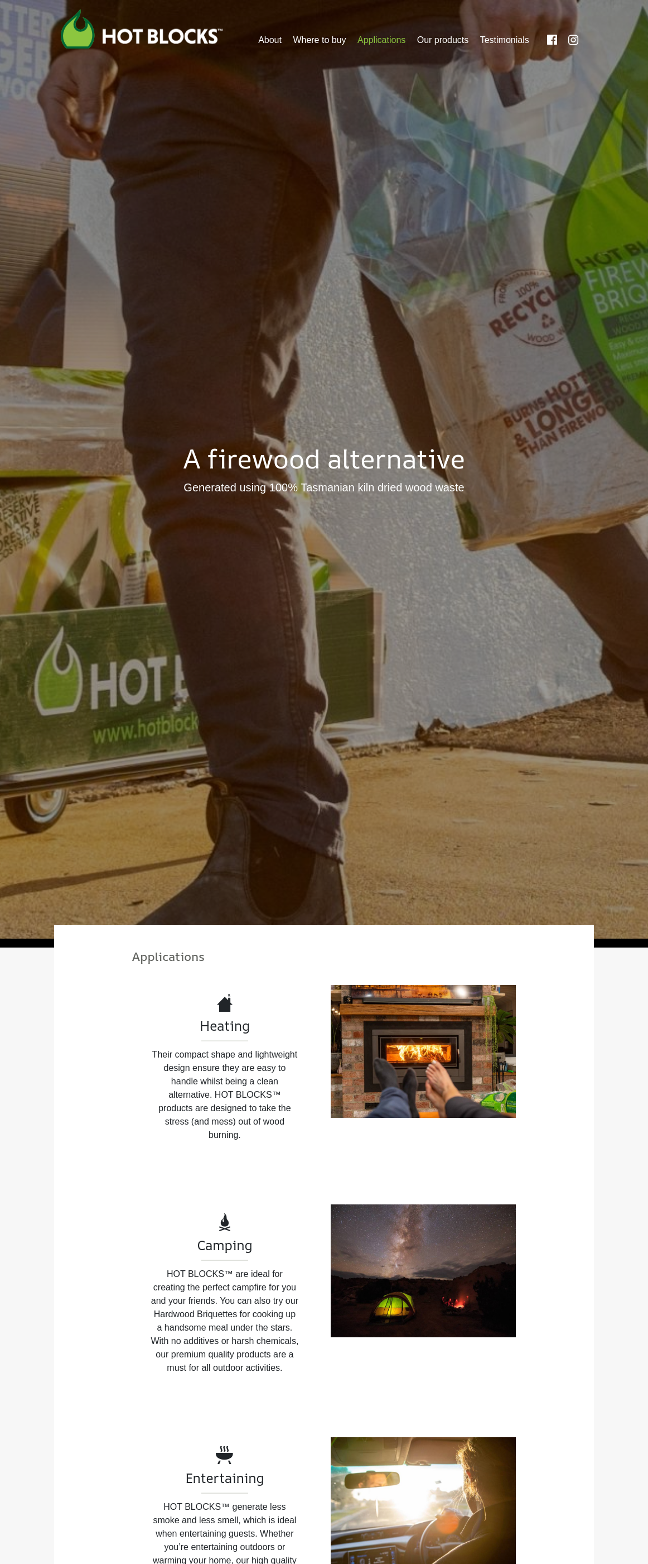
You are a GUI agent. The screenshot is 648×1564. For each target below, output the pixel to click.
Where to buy (319, 40)
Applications (381, 40)
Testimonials (504, 40)
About (270, 40)
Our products (442, 40)
